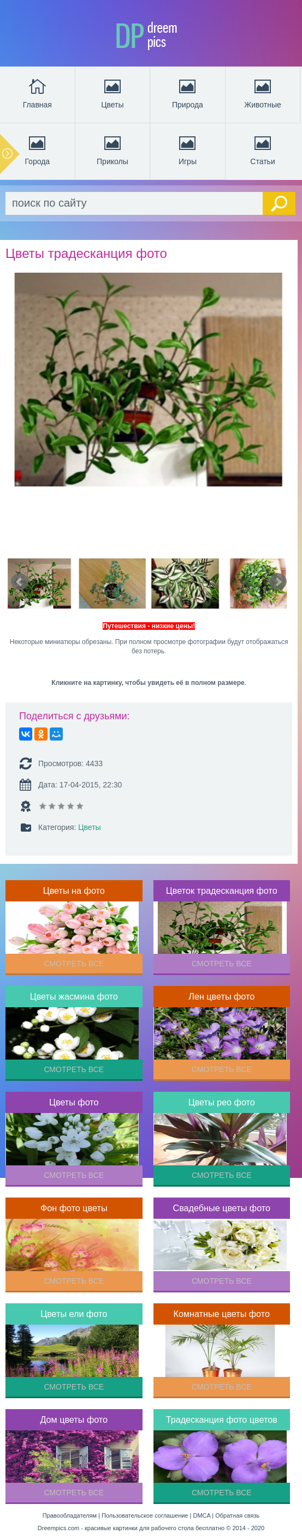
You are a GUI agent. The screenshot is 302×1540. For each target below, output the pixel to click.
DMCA (201, 1515)
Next (278, 582)
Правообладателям (70, 1515)
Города (37, 149)
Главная (37, 92)
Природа (187, 92)
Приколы (112, 149)
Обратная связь (237, 1515)
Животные (262, 92)
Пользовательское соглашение (145, 1515)
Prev (19, 582)
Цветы (112, 92)
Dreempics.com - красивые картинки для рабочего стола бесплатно (131, 1528)
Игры (187, 149)
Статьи (262, 149)
